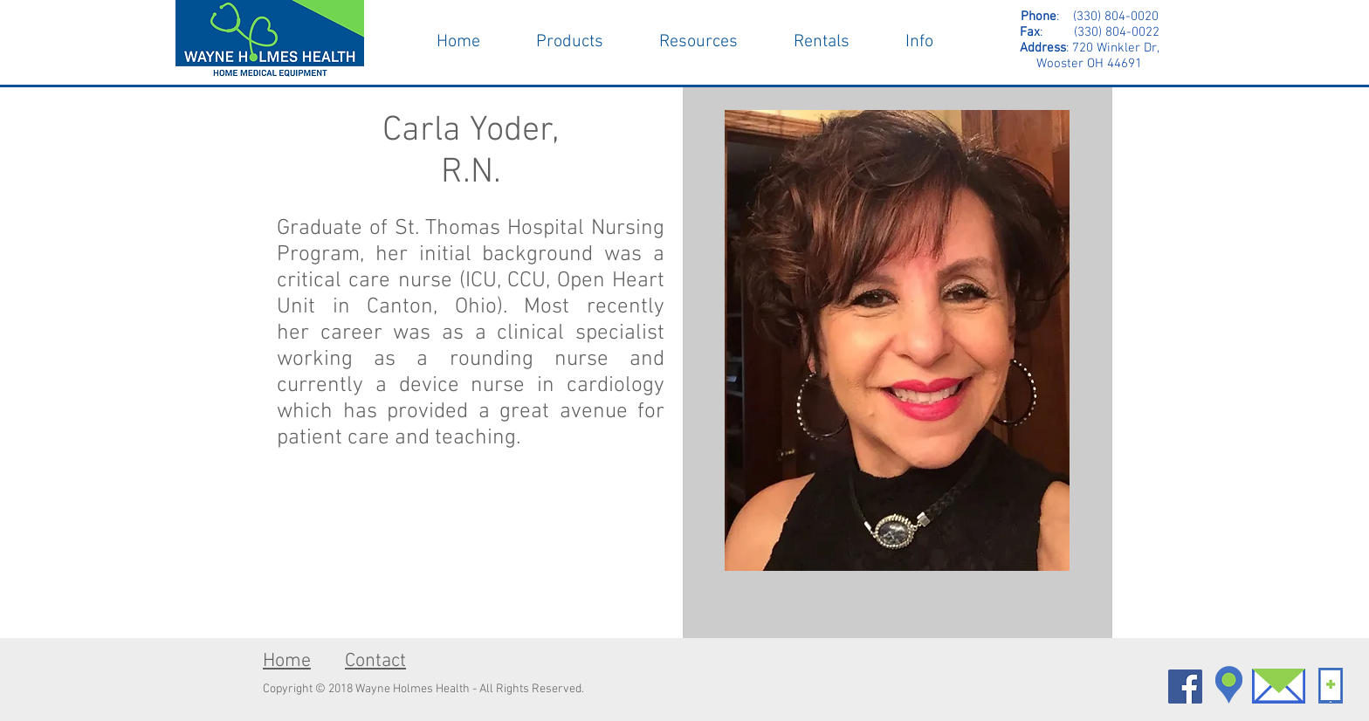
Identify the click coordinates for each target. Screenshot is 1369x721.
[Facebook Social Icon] (1185, 687)
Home (287, 661)
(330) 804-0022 (1100, 32)
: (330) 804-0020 (1090, 16)
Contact (375, 661)
